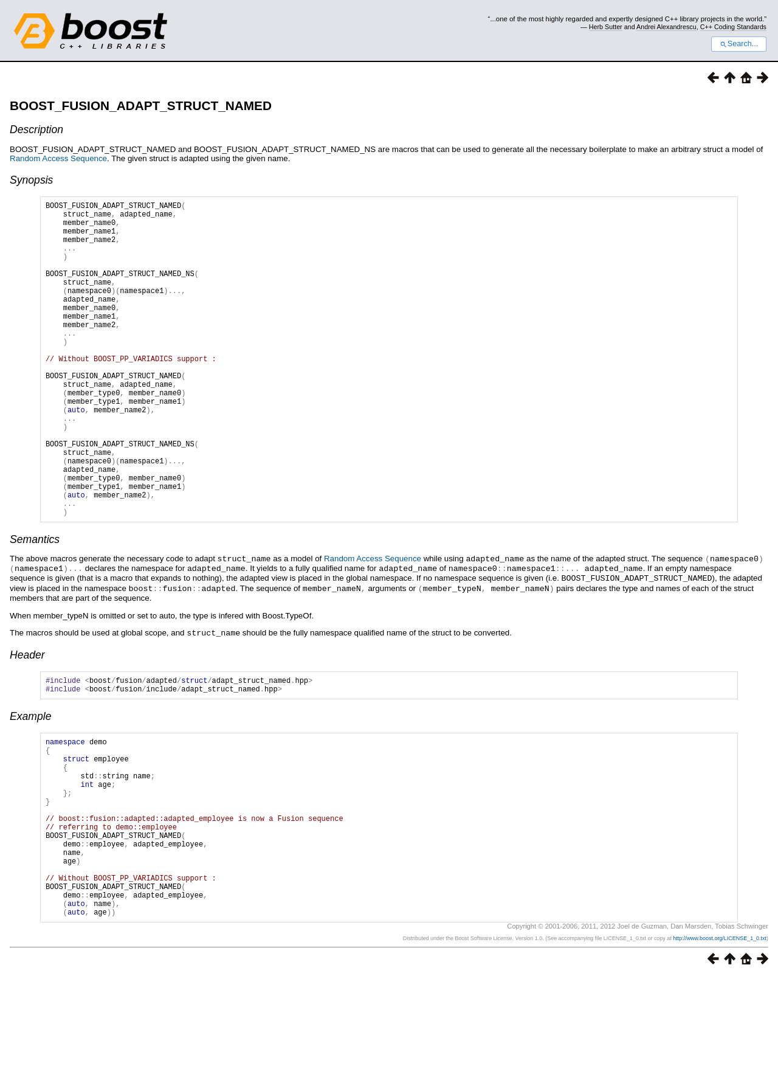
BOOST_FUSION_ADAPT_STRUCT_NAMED (141, 105)
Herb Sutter (605, 26)
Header (27, 719)
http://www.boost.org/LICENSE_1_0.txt (719, 1045)
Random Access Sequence (58, 158)
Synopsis (31, 180)
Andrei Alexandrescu (666, 26)
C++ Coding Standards (733, 26)
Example (30, 784)
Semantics (35, 607)
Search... (739, 44)
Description (36, 129)
